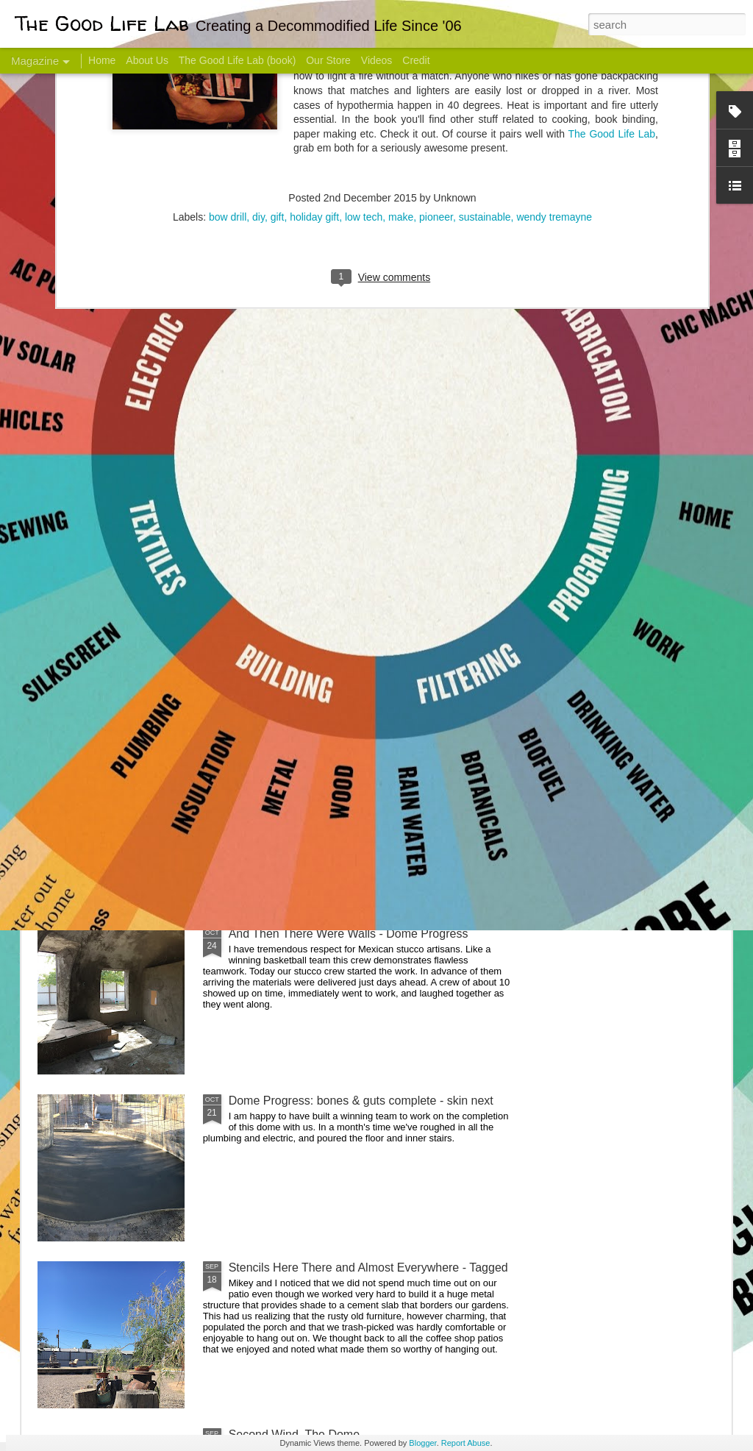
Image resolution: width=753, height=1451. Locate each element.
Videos (377, 60)
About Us (147, 60)
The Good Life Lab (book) (237, 60)
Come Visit (613, 578)
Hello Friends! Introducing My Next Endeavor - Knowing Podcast (116, 598)
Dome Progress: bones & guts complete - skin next (361, 1100)
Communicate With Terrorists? (287, 585)
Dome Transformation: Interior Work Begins (341, 702)
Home (101, 60)
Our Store (328, 60)
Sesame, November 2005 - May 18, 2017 (465, 585)
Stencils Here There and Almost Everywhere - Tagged (368, 1267)
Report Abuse (465, 1442)
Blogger (422, 1442)
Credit (415, 60)
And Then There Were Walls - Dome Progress (348, 933)
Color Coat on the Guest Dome (144, 869)
